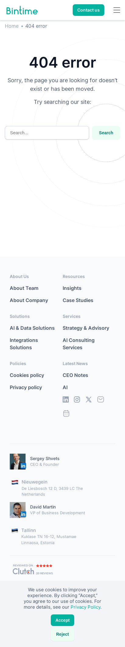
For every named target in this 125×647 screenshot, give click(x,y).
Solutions (20, 316)
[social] (66, 401)
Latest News (75, 363)
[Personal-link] (18, 461)
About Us (19, 276)
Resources (74, 276)
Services (72, 316)
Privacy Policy (85, 607)
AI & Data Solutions (32, 328)
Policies (18, 363)
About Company (29, 300)
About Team (24, 288)
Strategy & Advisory (86, 328)
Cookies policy (27, 375)
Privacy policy (26, 387)
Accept (62, 620)
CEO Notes (75, 375)
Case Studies (78, 300)
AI (65, 387)
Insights (72, 288)
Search (106, 132)
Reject (62, 634)
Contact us (88, 9)
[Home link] (22, 10)
